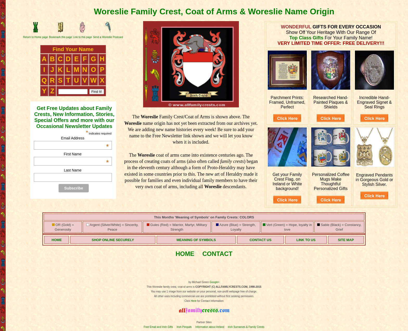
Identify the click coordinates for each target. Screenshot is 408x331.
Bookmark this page (60, 37)
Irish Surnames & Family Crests (246, 327)
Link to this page (82, 37)
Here (193, 300)
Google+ (215, 282)
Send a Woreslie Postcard (108, 37)
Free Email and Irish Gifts (158, 327)
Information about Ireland (209, 327)
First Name (86, 154)
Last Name (72, 170)
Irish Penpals (184, 327)
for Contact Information (210, 300)
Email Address (85, 138)
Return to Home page (35, 37)
